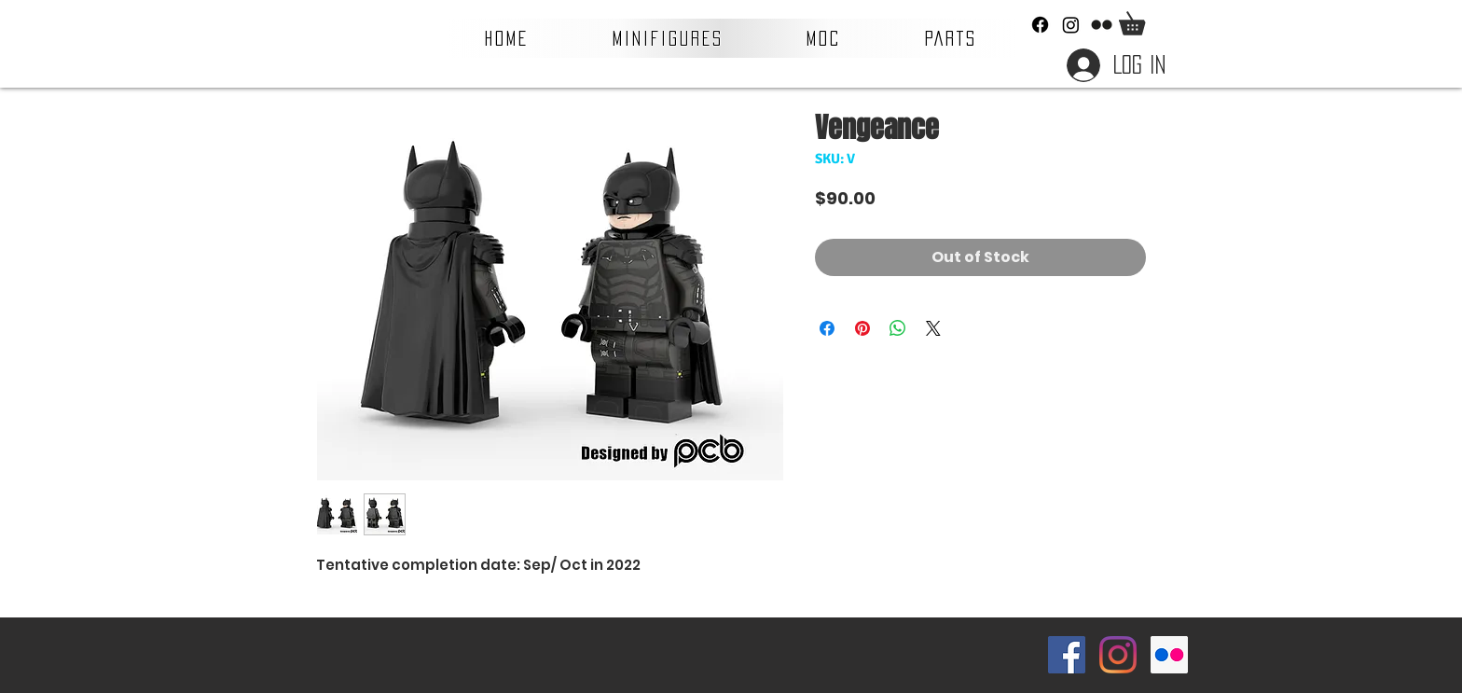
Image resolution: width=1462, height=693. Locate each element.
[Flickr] (1101, 24)
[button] (668, 38)
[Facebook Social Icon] (1066, 654)
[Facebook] (1040, 24)
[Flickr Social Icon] (1169, 654)
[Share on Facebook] (827, 328)
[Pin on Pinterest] (862, 328)
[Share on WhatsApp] (898, 328)
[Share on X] (933, 328)
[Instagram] (1071, 24)
